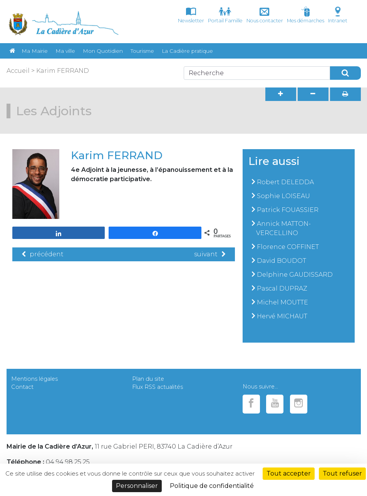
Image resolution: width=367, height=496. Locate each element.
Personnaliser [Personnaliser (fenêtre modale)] (137, 485)
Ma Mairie (35, 51)
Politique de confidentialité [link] (212, 485)
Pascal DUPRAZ (282, 288)
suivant (209, 254)
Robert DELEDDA (285, 182)
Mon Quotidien (103, 51)
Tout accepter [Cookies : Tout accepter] (288, 473)
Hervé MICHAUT (282, 316)
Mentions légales (34, 378)
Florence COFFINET (288, 247)
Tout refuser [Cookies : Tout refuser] (342, 473)
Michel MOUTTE (282, 302)
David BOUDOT (281, 260)
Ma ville (65, 51)
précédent (43, 254)
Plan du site (148, 378)
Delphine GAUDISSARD (295, 274)
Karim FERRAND (62, 70)
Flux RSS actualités (157, 386)
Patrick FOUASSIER (287, 210)
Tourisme (142, 51)
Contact (22, 386)
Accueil (18, 70)
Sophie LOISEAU (283, 196)
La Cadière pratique (187, 51)
